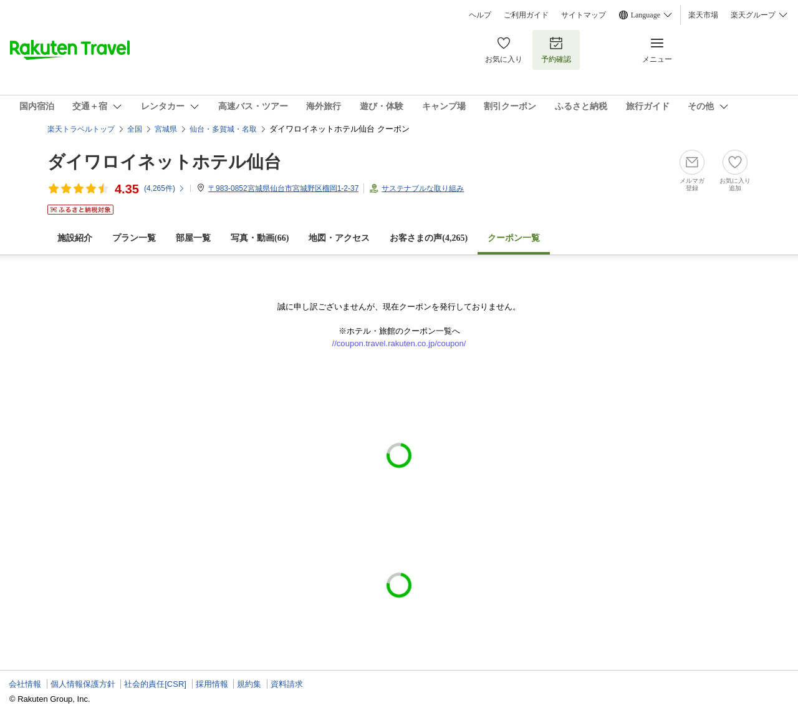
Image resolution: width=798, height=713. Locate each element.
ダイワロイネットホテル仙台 (164, 162)
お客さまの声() (429, 238)
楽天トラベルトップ (81, 129)
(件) (164, 188)
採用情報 (212, 684)
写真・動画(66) (260, 238)
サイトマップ (583, 15)
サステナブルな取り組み (423, 188)
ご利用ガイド (526, 15)
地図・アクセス (339, 238)
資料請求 (287, 684)
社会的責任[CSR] (155, 684)
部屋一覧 (193, 238)
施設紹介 (74, 238)
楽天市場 (703, 15)
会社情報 (25, 684)
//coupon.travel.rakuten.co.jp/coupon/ (399, 343)
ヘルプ (480, 15)
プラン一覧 (134, 238)
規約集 (249, 684)
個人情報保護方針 (82, 684)
